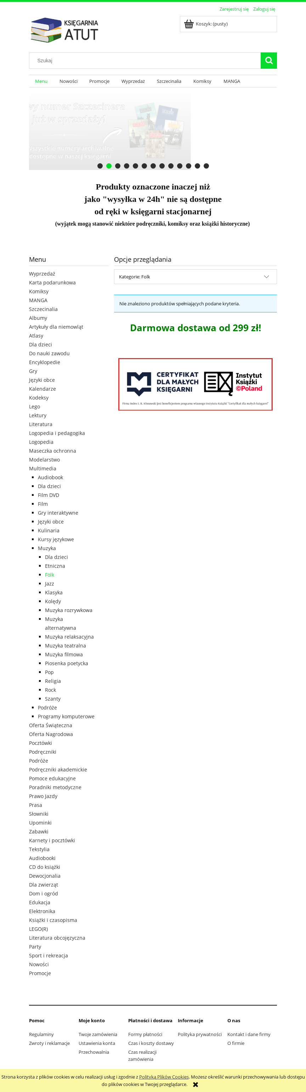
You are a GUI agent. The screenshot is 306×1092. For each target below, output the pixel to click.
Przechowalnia (94, 1052)
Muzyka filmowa (64, 654)
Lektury (37, 415)
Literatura (40, 424)
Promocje (40, 973)
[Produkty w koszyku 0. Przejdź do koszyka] (206, 24)
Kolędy (53, 601)
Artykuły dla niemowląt (56, 326)
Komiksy (39, 291)
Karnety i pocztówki (52, 840)
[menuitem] (41, 81)
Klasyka (54, 592)
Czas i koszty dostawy (151, 1043)
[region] (153, 130)
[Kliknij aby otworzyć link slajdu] (150, 130)
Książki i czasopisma (53, 920)
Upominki (40, 822)
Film (43, 503)
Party (35, 946)
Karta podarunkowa (52, 282)
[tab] (100, 166)
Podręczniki (42, 751)
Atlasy (36, 335)
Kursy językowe (56, 539)
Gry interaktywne (58, 512)
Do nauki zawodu (49, 353)
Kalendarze (42, 388)
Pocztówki (40, 743)
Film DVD (48, 495)
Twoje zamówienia (98, 1034)
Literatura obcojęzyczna (57, 937)
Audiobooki (42, 858)
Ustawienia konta (97, 1043)
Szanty (53, 698)
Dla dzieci (40, 344)
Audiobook (50, 477)
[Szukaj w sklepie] (146, 60)
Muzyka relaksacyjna (69, 636)
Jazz (49, 583)
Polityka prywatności (200, 1034)
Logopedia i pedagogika (57, 433)
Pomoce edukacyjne (52, 778)
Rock (50, 689)
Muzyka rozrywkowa (68, 610)
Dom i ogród (43, 893)
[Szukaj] (269, 60)
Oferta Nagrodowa (51, 734)
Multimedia (42, 468)
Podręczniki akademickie (58, 769)
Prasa (35, 805)
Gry (33, 371)
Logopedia (41, 442)
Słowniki (39, 813)
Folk (49, 574)
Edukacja (39, 902)
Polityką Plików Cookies (164, 1077)
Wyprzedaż (42, 273)
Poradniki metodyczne (55, 787)
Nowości (39, 964)
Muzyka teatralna (65, 645)
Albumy (38, 318)
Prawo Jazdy (43, 796)
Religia (53, 681)
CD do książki (44, 867)
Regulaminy (41, 1034)
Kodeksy (39, 397)
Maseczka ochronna (52, 450)
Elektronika (42, 911)
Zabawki (39, 831)
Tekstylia (39, 849)
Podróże (47, 707)
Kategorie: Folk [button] (134, 276)
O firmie (235, 1043)
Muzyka (47, 548)
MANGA (38, 300)
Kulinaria (49, 530)
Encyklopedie (44, 362)
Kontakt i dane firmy (249, 1034)
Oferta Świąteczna (50, 725)
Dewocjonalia (45, 875)
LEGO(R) (38, 929)
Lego (34, 406)
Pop (49, 672)
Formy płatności (145, 1034)
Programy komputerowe (66, 716)
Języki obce (42, 380)
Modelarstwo (44, 459)
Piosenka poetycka (66, 663)
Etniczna (55, 565)
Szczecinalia (43, 309)
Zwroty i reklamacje (49, 1043)
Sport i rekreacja (48, 955)
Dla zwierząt (43, 884)
